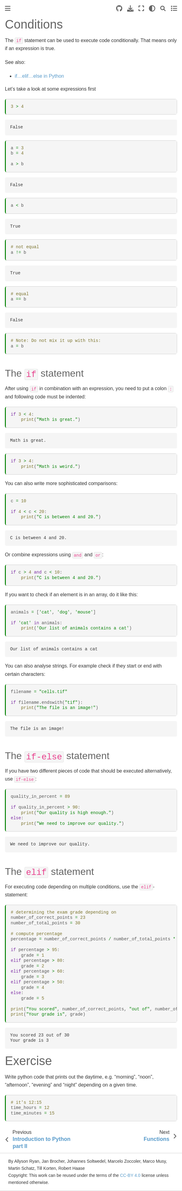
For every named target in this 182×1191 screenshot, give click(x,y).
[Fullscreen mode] (141, 8)
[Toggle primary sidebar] (7, 8)
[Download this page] (130, 8)
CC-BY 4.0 (130, 1175)
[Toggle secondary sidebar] (174, 8)
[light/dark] (152, 8)
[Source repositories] (119, 8)
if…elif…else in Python (39, 76)
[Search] (163, 8)
